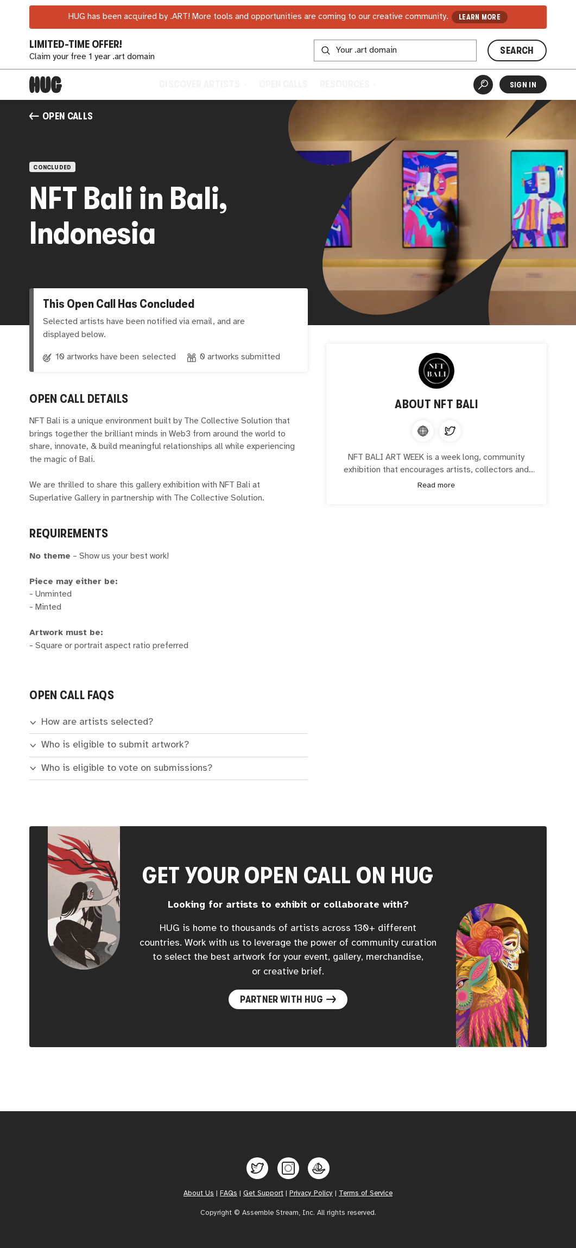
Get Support (263, 1193)
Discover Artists (203, 84)
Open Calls (283, 84)
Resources (348, 84)
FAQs (228, 1193)
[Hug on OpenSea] (319, 1168)
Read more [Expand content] (436, 486)
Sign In (523, 84)
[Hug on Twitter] (257, 1168)
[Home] (45, 84)
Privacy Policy (311, 1193)
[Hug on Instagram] (288, 1168)
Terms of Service (366, 1193)
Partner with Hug (288, 999)
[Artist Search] (483, 84)
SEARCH (517, 50)
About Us (198, 1193)
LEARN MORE (480, 17)
